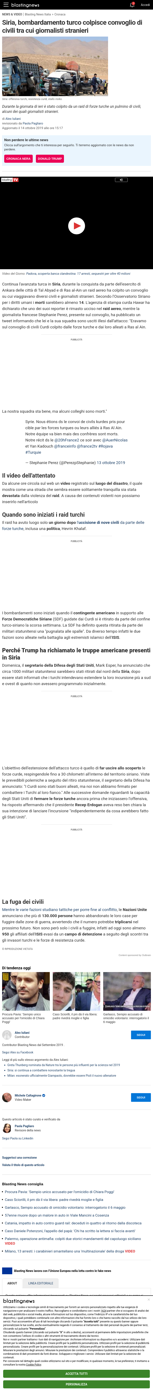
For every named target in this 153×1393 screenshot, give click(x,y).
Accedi (145, 5)
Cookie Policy (33, 1364)
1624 (103, 1310)
